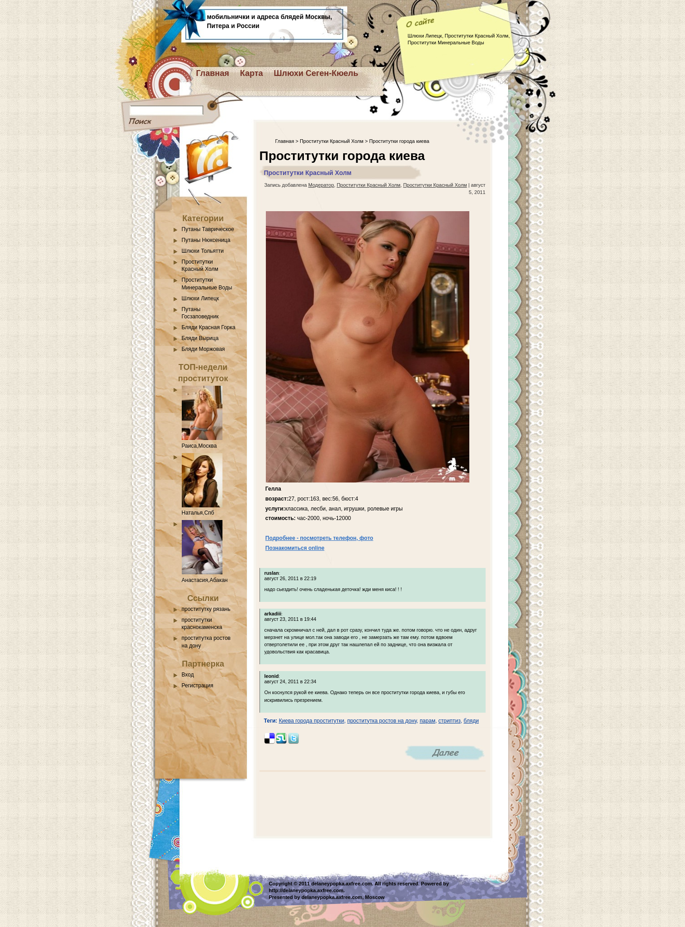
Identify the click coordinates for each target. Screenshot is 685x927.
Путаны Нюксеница (206, 240)
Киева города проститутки (312, 721)
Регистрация (197, 685)
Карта (251, 73)
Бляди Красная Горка (209, 327)
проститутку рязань (206, 609)
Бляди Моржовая (203, 349)
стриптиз (450, 721)
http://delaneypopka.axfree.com (306, 890)
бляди (471, 721)
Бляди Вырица (200, 338)
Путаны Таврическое (208, 229)
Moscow (374, 897)
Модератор (321, 185)
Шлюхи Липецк (200, 298)
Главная (212, 73)
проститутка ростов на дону (382, 721)
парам (427, 721)
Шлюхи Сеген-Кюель (316, 73)
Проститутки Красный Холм (332, 141)
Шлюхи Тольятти (203, 251)
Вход (188, 675)
